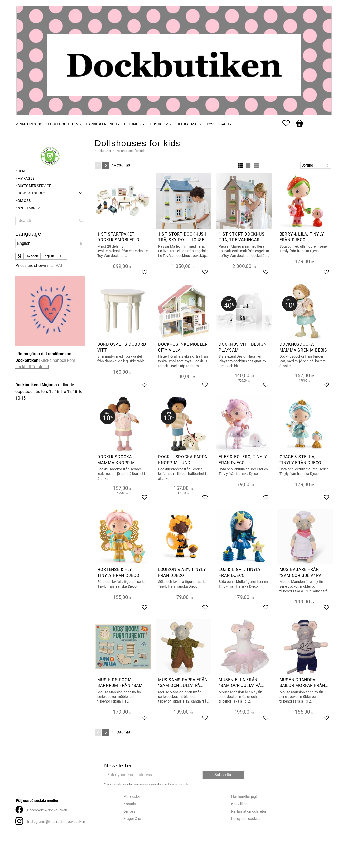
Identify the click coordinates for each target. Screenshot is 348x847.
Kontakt (129, 804)
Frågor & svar (134, 818)
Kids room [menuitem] (158, 124)
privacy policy (182, 784)
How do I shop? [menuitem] (31, 193)
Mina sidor (131, 796)
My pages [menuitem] (25, 178)
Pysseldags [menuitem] (218, 124)
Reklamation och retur (248, 811)
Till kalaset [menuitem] (187, 124)
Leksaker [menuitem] (133, 124)
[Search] (81, 221)
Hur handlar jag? (244, 796)
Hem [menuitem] (21, 171)
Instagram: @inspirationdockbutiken (56, 822)
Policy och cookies (245, 818)
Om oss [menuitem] (24, 201)
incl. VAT (55, 265)
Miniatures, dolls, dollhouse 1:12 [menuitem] (46, 124)
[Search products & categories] (50, 221)
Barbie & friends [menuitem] (101, 124)
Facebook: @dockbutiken (47, 810)
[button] (288, 123)
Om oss (129, 811)
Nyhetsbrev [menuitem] (28, 208)
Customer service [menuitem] (34, 186)
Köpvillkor (239, 804)
